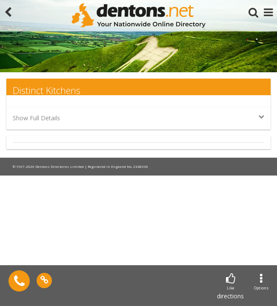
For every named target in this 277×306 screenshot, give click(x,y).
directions (230, 286)
